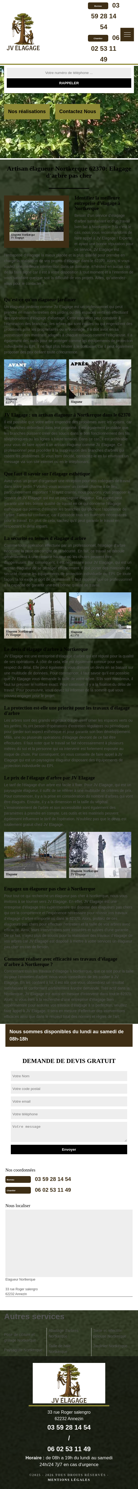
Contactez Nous (77, 111)
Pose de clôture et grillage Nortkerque (20, 1337)
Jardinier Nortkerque (110, 1346)
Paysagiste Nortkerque (23, 1350)
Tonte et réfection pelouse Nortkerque (109, 1333)
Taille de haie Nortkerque (60, 1349)
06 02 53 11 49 (105, 48)
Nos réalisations (27, 111)
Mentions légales (69, 1480)
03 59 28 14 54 (105, 16)
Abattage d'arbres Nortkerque (63, 1333)
